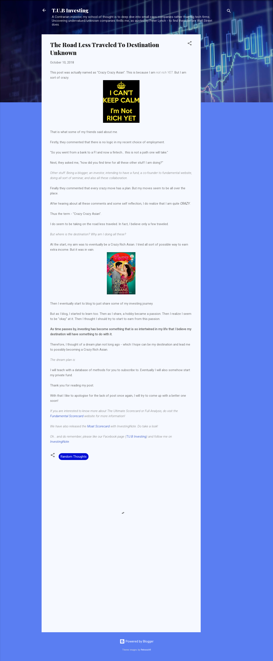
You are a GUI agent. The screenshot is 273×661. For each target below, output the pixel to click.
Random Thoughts (74, 457)
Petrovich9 (146, 649)
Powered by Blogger (137, 641)
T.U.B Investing (70, 10)
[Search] (228, 11)
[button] (189, 44)
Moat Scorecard (98, 426)
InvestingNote (59, 442)
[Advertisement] (217, 98)
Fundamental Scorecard (66, 416)
